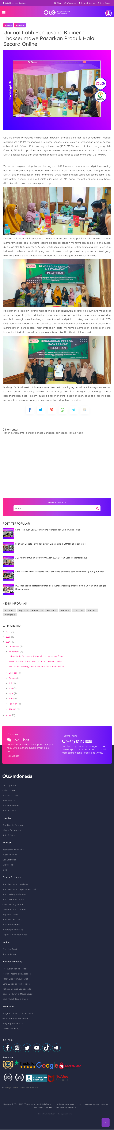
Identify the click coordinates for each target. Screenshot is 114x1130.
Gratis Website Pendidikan (14, 1015)
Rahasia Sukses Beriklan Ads (15, 985)
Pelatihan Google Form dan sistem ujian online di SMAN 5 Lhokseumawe (49, 543)
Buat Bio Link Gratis (11, 915)
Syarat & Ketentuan (46, 1116)
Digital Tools (7, 860)
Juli (9, 679)
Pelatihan (50, 610)
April (9, 689)
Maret (10, 694)
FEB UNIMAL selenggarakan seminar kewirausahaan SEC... (36, 662)
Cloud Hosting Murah (11, 900)
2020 (7, 711)
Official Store (7, 786)
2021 (6, 637)
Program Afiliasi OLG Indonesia (16, 1010)
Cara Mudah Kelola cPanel (14, 995)
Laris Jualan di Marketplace (14, 980)
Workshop (20, 25)
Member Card (8, 796)
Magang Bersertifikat (11, 1020)
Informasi (8, 610)
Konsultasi (16, 729)
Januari (11, 704)
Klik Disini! (17, 751)
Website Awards (9, 801)
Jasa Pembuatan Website (14, 880)
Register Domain (9, 910)
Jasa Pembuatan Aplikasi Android (17, 885)
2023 (7, 627)
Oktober (11, 668)
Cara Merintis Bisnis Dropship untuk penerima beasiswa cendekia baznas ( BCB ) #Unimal (58, 571)
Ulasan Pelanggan (10, 826)
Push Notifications (10, 945)
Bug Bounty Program (11, 821)
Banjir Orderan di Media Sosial (16, 990)
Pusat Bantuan (8, 850)
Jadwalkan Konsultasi (12, 845)
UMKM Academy (9, 1025)
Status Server (8, 950)
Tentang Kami (8, 781)
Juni (9, 684)
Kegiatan (21, 610)
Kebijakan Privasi (65, 1116)
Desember (12, 642)
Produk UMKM (8, 806)
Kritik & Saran (8, 831)
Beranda (8, 25)
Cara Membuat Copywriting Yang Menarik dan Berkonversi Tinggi (46, 529)
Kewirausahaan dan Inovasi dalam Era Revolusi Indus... (34, 657)
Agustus (11, 673)
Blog (3, 865)
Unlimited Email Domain (13, 905)
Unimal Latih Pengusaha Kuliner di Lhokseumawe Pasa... (34, 652)
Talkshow (76, 610)
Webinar (90, 610)
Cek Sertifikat (7, 855)
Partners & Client (9, 791)
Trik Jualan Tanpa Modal (13, 965)
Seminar (63, 610)
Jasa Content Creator (12, 895)
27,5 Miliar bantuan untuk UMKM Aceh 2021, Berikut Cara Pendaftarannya (50, 557)
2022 (7, 632)
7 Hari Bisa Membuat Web (14, 975)
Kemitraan (36, 610)
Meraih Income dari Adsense (15, 970)
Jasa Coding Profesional (13, 890)
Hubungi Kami (74, 731)
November (12, 647)
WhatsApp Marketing (11, 925)
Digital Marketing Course (13, 930)
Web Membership (10, 920)
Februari (11, 699)
